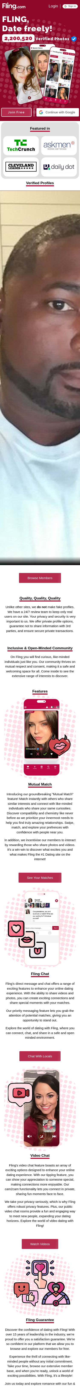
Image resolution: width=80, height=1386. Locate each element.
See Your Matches (40, 877)
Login (53, 6)
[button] (70, 6)
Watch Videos (40, 1244)
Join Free (16, 112)
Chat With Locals (40, 1056)
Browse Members (40, 578)
